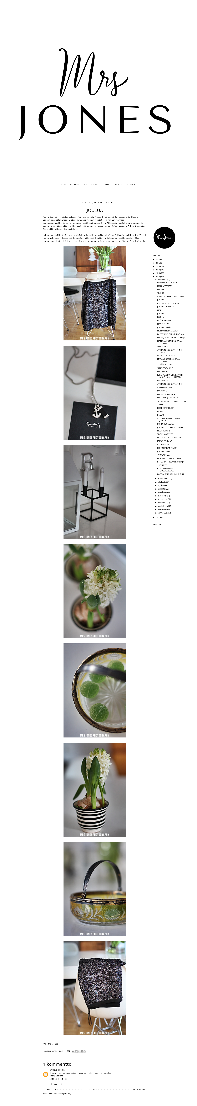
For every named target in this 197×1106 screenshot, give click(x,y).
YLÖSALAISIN (162, 346)
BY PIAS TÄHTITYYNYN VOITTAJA (170, 462)
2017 (158, 259)
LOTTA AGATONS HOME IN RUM (170, 474)
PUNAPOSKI (162, 391)
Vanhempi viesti (139, 1089)
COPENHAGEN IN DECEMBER (169, 303)
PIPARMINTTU (163, 324)
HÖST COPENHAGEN (165, 408)
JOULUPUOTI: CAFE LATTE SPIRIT (170, 427)
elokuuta (161, 489)
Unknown (53, 1070)
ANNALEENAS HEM (164, 387)
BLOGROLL (131, 184)
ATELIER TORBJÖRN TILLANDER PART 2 (169, 351)
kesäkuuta (162, 496)
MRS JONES (74, 184)
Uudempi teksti (50, 1089)
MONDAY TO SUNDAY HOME (169, 458)
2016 (158, 263)
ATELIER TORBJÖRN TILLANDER (169, 384)
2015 (158, 266)
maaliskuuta (163, 506)
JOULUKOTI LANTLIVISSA (167, 448)
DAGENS (160, 415)
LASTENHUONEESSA (165, 424)
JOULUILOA (162, 313)
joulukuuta (162, 279)
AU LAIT (160, 404)
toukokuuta (163, 499)
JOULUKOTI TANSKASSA (167, 306)
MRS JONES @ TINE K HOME (168, 397)
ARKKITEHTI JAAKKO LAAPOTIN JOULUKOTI (169, 419)
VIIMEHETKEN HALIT (165, 368)
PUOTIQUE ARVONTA (166, 394)
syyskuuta (162, 485)
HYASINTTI (161, 411)
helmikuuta (162, 509)
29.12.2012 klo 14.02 (58, 1079)
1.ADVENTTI (162, 465)
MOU (159, 310)
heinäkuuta (162, 492)
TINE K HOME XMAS (165, 434)
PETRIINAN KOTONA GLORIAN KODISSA (169, 342)
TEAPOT (160, 293)
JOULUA (160, 300)
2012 (158, 276)
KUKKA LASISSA (163, 371)
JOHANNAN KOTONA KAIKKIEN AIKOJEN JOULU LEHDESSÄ (170, 376)
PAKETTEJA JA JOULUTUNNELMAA (171, 334)
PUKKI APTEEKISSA (164, 286)
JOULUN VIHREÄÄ (164, 327)
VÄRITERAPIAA (163, 444)
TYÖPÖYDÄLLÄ (163, 455)
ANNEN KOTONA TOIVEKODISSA (170, 296)
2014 (158, 270)
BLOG (63, 184)
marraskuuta (163, 478)
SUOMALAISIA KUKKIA (166, 355)
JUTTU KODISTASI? (90, 184)
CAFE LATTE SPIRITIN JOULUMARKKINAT (166, 469)
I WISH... (160, 317)
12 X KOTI (106, 184)
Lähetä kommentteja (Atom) (59, 1093)
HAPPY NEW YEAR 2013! (167, 282)
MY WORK (119, 184)
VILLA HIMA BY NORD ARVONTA (170, 437)
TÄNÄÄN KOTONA (164, 364)
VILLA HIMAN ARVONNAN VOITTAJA (171, 401)
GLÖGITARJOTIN (164, 320)
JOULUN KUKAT (163, 451)
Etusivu (94, 1089)
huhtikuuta (162, 502)
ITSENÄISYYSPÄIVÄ (164, 441)
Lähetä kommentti (54, 1084)
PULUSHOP (162, 289)
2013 (158, 273)
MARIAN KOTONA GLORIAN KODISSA (168, 360)
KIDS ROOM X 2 (163, 431)
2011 (158, 517)
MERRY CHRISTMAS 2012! (167, 331)
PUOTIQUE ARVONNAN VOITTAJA (171, 337)
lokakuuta (162, 482)
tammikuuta (163, 513)
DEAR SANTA (162, 380)
